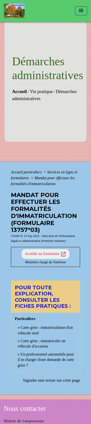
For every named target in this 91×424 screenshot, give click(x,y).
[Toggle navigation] (81, 10)
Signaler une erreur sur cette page (51, 380)
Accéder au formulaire (45, 254)
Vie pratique (41, 91)
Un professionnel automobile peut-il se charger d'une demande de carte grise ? (46, 359)
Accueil (19, 91)
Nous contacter (25, 408)
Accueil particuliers (27, 172)
